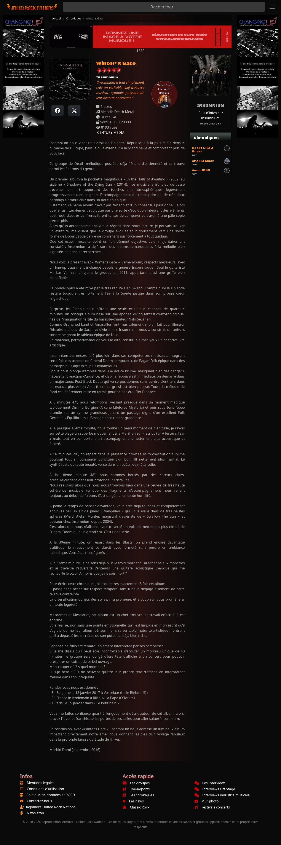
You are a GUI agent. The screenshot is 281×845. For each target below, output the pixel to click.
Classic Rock (136, 807)
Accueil (57, 18)
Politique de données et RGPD (50, 794)
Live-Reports (136, 789)
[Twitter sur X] (74, 110)
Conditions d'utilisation (45, 788)
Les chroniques (138, 795)
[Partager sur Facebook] (57, 110)
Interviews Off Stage (215, 789)
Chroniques (73, 18)
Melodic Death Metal (210, 123)
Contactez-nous (39, 801)
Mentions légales (40, 782)
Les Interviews (210, 783)
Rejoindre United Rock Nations (50, 807)
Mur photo (207, 801)
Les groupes (136, 783)
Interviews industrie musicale (222, 795)
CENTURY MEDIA (110, 132)
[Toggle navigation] (272, 7)
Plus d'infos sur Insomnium (210, 115)
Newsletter (35, 813)
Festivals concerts (212, 807)
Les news (133, 801)
